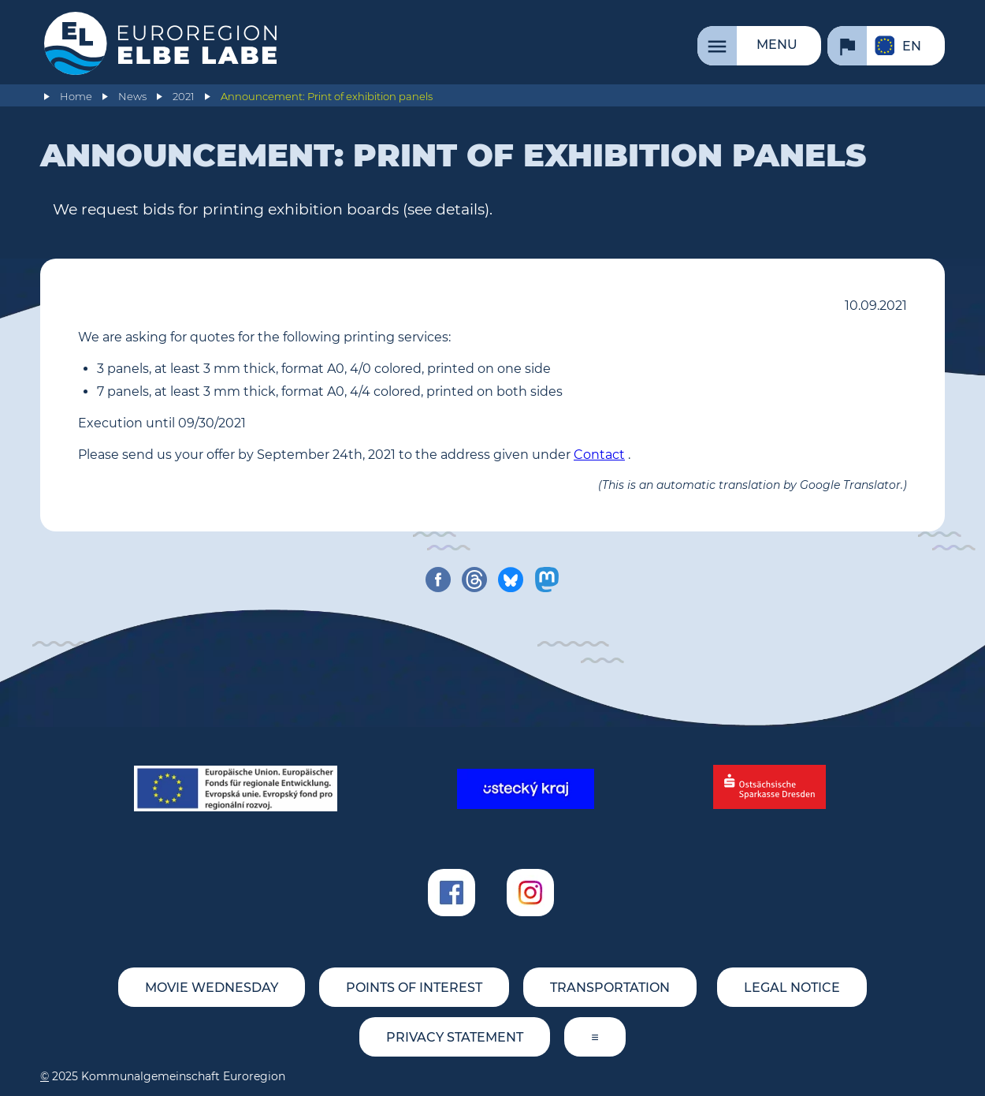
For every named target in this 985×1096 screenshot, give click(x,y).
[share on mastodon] (546, 579)
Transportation (610, 987)
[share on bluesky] (510, 579)
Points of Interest (414, 987)
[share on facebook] (438, 579)
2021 (184, 97)
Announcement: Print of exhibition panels (327, 97)
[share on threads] (474, 579)
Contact (599, 454)
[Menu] (759, 45)
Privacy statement (454, 1037)
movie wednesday (211, 987)
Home (76, 97)
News (132, 97)
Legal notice (792, 987)
